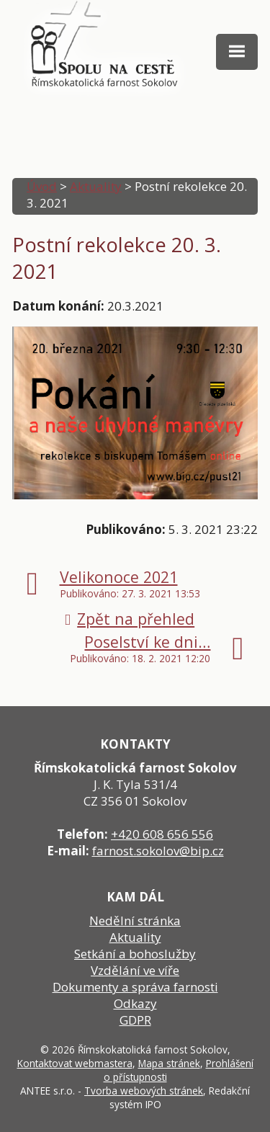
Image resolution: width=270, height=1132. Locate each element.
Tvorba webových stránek (143, 1090)
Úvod (42, 186)
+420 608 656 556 (162, 834)
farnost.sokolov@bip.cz (158, 850)
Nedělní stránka (135, 920)
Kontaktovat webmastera (74, 1063)
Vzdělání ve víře (135, 970)
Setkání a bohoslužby (135, 953)
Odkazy (135, 1003)
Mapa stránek (169, 1063)
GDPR (135, 1020)
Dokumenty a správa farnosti (135, 987)
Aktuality (96, 186)
